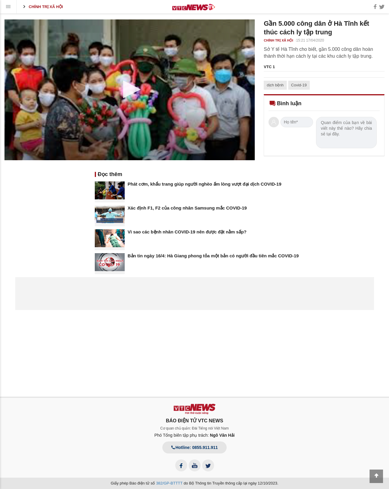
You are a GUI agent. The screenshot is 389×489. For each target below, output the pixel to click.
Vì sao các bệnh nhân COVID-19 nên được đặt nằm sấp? (187, 231)
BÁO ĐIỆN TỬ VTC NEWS (194, 420)
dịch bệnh (275, 85)
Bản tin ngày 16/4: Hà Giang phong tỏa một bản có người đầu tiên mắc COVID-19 (213, 255)
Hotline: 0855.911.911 (194, 447)
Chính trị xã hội (42, 7)
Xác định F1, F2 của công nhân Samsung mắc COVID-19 (187, 207)
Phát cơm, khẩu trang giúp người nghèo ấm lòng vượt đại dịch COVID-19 (204, 184)
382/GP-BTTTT (169, 483)
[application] (129, 89)
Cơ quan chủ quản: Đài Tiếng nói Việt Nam (194, 428)
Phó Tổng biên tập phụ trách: (194, 435)
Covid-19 (299, 85)
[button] (130, 89)
